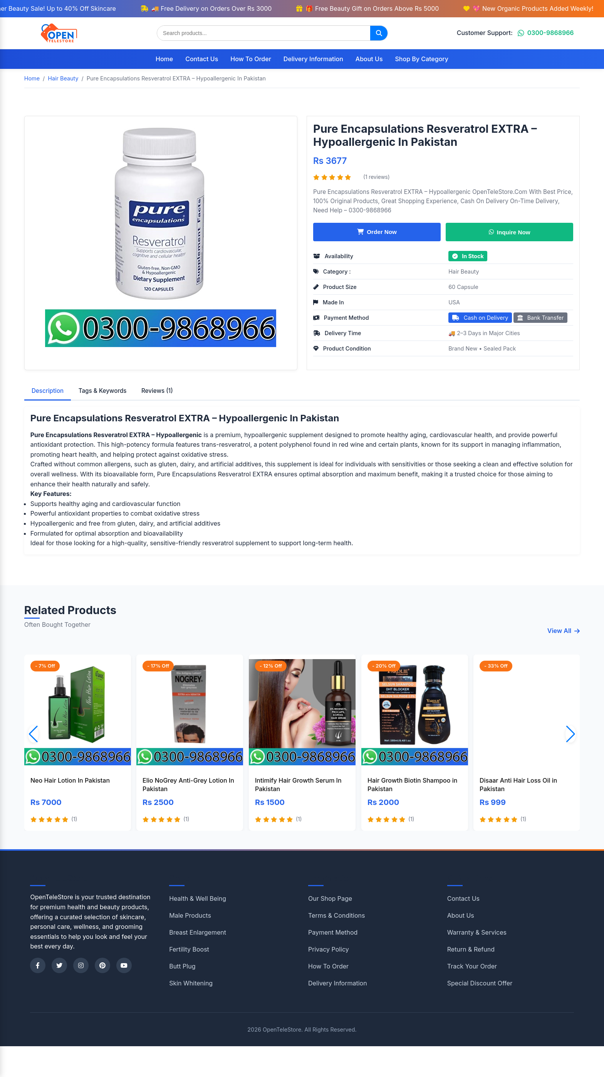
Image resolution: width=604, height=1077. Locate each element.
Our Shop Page (330, 898)
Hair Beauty (463, 271)
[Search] (379, 33)
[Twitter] (59, 965)
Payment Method (332, 932)
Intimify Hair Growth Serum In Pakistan (298, 784)
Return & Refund (471, 949)
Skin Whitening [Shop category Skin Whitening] (191, 983)
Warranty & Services (477, 932)
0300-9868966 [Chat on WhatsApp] (546, 33)
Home (164, 59)
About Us (369, 59)
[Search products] (263, 33)
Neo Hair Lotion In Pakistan (70, 780)
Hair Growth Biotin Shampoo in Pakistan (412, 784)
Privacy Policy (328, 949)
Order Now (377, 232)
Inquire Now (509, 232)
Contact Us (201, 59)
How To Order (250, 59)
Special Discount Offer (479, 983)
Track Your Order (472, 966)
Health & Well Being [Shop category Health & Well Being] (197, 898)
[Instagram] (81, 965)
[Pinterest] (102, 965)
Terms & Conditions (336, 915)
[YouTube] (124, 965)
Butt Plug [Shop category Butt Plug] (182, 966)
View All (563, 631)
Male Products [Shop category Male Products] (190, 915)
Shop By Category (421, 59)
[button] (570, 734)
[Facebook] (37, 965)
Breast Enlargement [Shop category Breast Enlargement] (197, 932)
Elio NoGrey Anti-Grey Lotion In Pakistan (188, 784)
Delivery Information (313, 59)
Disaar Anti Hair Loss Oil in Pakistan (518, 784)
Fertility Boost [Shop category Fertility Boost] (189, 949)
